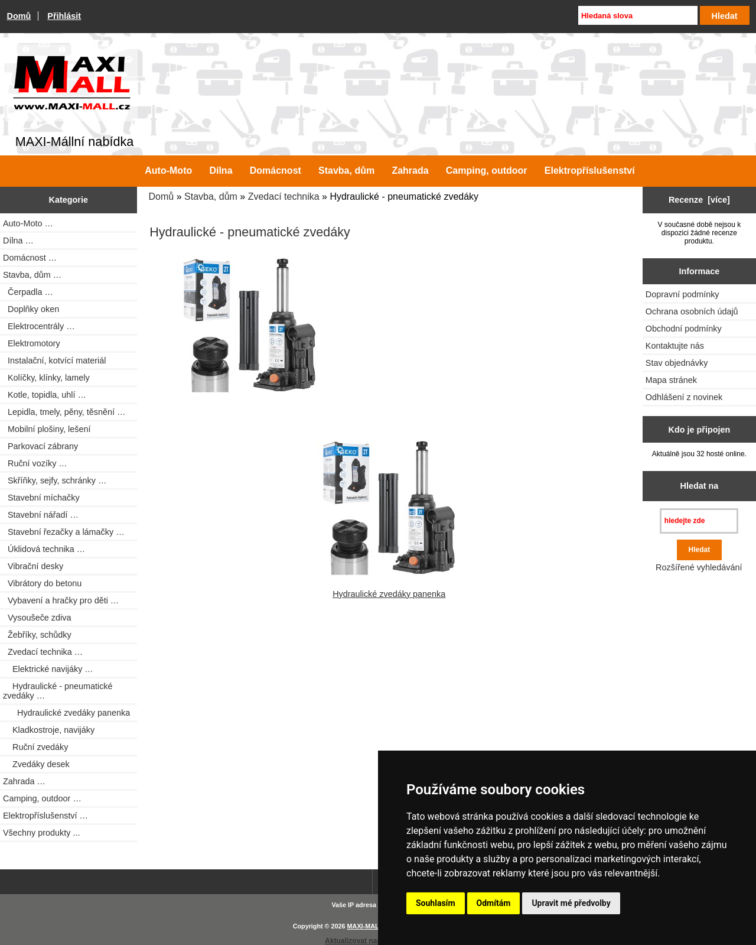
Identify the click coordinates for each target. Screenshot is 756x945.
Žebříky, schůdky (37, 634)
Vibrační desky (33, 566)
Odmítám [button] (494, 903)
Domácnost (275, 170)
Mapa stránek (671, 380)
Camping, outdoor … (42, 798)
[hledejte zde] (699, 521)
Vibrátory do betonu (42, 583)
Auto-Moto (168, 170)
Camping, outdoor (486, 170)
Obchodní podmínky (684, 328)
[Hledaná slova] (638, 15)
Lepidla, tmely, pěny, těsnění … (64, 412)
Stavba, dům (210, 196)
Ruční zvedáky (35, 747)
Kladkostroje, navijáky (48, 730)
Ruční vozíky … (35, 463)
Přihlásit (64, 16)
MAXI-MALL (365, 926)
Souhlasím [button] (435, 903)
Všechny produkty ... (41, 832)
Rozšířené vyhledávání (699, 567)
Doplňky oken (31, 309)
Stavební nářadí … (41, 514)
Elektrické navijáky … (48, 669)
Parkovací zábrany (40, 446)
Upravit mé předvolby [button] (571, 903)
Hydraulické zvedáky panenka (66, 712)
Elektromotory (31, 343)
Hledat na (699, 486)
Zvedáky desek (36, 764)
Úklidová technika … (44, 549)
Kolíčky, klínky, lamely (46, 377)
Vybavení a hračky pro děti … (61, 600)
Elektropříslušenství (590, 170)
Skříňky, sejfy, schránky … (54, 480)
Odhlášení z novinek (684, 397)
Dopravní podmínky (682, 294)
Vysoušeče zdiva (37, 617)
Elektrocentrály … (39, 326)
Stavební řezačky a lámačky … (64, 532)
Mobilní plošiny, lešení (47, 429)
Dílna (220, 170)
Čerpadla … (28, 292)
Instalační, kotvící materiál (54, 360)
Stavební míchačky (41, 497)
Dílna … (18, 240)
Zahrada (410, 170)
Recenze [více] (699, 199)
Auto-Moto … (28, 223)
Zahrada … (24, 781)
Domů (19, 16)
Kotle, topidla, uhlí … (44, 395)
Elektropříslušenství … (45, 815)
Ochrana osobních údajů (692, 311)
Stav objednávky (677, 363)
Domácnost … (30, 257)
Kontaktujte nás (675, 345)
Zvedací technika (284, 196)
